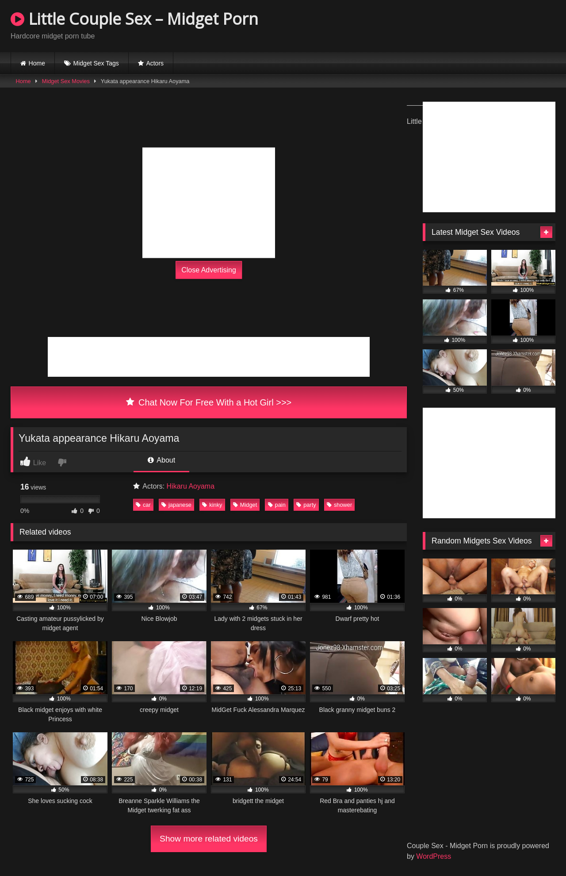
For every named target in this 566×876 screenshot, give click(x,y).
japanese (176, 504)
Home (37, 63)
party (306, 504)
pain (277, 504)
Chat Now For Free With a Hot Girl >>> (209, 402)
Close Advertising (208, 270)
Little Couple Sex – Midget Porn (134, 19)
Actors (155, 63)
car (143, 504)
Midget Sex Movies (66, 81)
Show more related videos (209, 838)
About (161, 460)
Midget (245, 504)
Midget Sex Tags (96, 63)
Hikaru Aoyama (191, 486)
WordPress (433, 856)
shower (339, 504)
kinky (212, 504)
